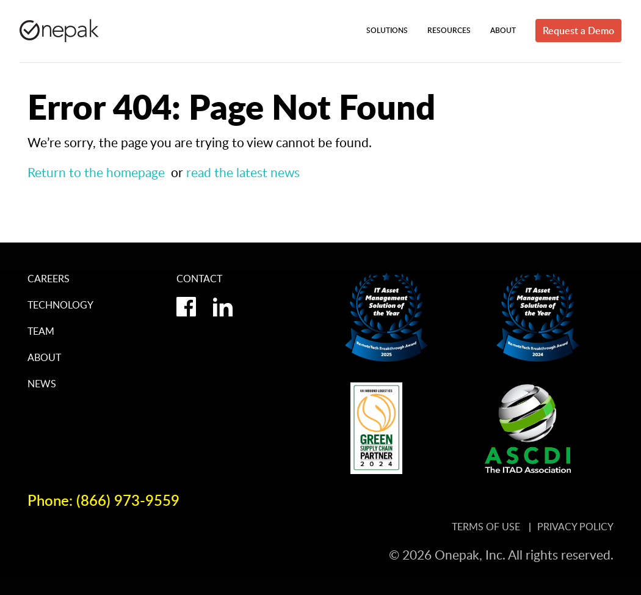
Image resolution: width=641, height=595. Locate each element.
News (41, 383)
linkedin (223, 306)
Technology (60, 305)
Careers (48, 278)
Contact (199, 278)
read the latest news (243, 172)
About (44, 357)
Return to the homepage (96, 172)
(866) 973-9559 (127, 500)
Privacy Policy (575, 526)
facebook (186, 306)
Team (40, 331)
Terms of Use (487, 526)
